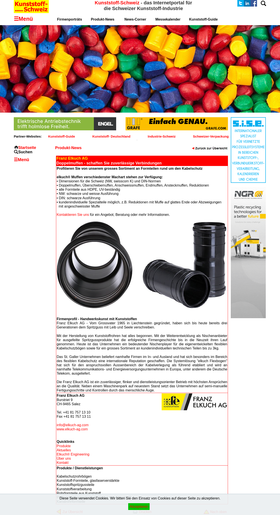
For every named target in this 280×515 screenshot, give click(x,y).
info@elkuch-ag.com (73, 425)
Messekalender (167, 19)
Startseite (27, 147)
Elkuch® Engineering (73, 454)
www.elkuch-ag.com (72, 429)
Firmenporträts (69, 19)
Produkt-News (102, 19)
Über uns (64, 458)
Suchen (25, 152)
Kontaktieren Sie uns (73, 214)
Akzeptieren (139, 506)
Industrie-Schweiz (162, 136)
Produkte (64, 446)
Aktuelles (64, 450)
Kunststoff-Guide (61, 136)
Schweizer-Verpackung (211, 136)
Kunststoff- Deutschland (111, 136)
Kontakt (62, 462)
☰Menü (21, 159)
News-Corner (135, 19)
